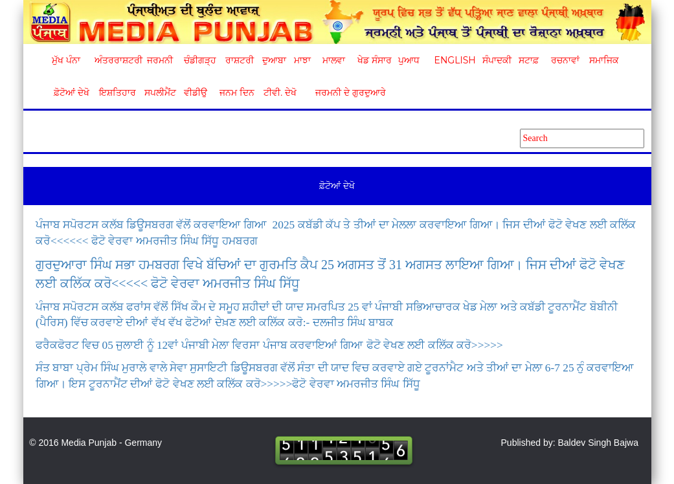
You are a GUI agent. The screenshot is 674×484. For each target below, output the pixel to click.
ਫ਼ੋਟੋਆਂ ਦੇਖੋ (70, 92)
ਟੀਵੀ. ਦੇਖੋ (279, 92)
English (453, 60)
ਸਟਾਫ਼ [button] (529, 60)
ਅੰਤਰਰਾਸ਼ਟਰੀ (116, 60)
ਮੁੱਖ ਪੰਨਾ (66, 60)
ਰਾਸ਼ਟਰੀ (239, 60)
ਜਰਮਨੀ (160, 60)
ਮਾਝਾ (302, 60)
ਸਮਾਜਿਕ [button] (604, 60)
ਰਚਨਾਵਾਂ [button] (565, 60)
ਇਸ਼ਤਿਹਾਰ (116, 92)
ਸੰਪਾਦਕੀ (496, 60)
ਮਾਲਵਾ (333, 60)
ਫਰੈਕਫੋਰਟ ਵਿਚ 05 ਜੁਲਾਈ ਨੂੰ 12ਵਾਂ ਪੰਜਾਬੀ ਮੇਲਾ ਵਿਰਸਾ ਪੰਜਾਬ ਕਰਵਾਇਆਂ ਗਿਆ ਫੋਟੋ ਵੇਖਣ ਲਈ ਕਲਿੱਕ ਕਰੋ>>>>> (269, 345)
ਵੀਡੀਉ (195, 92)
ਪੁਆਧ (409, 60)
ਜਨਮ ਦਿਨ (236, 92)
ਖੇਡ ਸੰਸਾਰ (373, 60)
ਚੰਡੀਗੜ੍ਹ (200, 60)
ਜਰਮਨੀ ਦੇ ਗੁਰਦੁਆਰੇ (345, 92)
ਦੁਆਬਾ (274, 60)
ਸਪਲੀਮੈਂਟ (159, 92)
